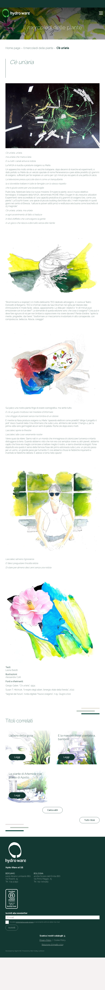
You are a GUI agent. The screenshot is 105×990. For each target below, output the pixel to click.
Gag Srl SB (17, 951)
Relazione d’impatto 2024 (52, 944)
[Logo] (16, 13)
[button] (101, 13)
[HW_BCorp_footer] (11, 899)
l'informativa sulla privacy (25, 922)
